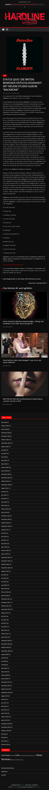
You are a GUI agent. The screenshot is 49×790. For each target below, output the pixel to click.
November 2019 (5, 685)
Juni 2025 (3, 453)
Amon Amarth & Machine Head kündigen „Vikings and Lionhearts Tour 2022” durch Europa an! (23, 322)
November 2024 (5, 477)
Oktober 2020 (5, 647)
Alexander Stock (15, 93)
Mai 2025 (3, 457)
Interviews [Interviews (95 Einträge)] (5, 755)
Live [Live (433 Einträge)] (17, 755)
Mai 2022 (3, 581)
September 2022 (5, 568)
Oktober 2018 (5, 730)
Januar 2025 (4, 471)
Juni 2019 (3, 703)
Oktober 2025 (5, 439)
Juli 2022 (3, 575)
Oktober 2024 (5, 481)
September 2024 (5, 484)
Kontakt (3, 775)
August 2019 (4, 696)
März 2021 (4, 630)
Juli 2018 (3, 734)
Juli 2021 (3, 616)
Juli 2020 (3, 658)
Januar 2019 (4, 720)
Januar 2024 (4, 512)
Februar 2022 (5, 592)
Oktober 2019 (5, 689)
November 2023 (5, 519)
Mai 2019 (3, 706)
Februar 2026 (5, 426)
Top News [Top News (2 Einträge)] (17, 759)
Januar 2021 (4, 637)
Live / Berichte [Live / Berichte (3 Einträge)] (23, 755)
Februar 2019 (5, 717)
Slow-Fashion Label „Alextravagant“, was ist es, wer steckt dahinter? (22, 361)
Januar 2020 (4, 678)
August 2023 (4, 529)
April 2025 (4, 460)
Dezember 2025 (5, 433)
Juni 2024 (3, 495)
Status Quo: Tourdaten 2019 (38, 283)
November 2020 (5, 644)
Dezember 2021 (5, 599)
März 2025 (4, 464)
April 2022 (4, 585)
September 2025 (5, 443)
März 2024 (4, 505)
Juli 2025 (3, 450)
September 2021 (5, 609)
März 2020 (4, 672)
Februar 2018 (5, 744)
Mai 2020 (3, 665)
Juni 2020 (3, 661)
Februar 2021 (5, 633)
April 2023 (4, 543)
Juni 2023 (3, 536)
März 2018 (4, 741)
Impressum (4, 771)
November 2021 (5, 602)
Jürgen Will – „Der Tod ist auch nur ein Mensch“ (23, 4)
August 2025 (4, 446)
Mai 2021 (3, 623)
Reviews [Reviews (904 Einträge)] (5, 759)
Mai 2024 (3, 498)
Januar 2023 (4, 554)
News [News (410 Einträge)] (39, 755)
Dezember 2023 (5, 516)
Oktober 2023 (5, 523)
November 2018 (5, 727)
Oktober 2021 (5, 606)
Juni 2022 (3, 578)
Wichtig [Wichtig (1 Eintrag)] (21, 759)
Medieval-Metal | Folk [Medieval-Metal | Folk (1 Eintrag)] (31, 755)
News (5, 75)
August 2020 (4, 654)
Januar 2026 (4, 429)
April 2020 (4, 668)
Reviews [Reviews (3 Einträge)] (13, 759)
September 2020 (5, 651)
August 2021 (4, 613)
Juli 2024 (3, 491)
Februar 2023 (5, 550)
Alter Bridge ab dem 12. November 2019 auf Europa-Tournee (21, 279)
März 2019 (4, 713)
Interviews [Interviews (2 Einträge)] (12, 755)
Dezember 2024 (5, 474)
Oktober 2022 (5, 564)
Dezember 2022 (5, 557)
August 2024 (4, 488)
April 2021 (4, 626)
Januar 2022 (4, 595)
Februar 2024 (5, 509)
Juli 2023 (3, 533)
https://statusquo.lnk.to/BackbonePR (12, 264)
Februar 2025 (5, 467)
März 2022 (4, 588)
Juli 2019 (3, 699)
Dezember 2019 (5, 682)
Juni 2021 (3, 620)
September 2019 (5, 692)
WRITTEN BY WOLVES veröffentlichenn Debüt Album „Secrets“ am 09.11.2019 (23, 400)
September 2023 (5, 526)
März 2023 (4, 547)
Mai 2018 (3, 737)
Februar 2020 (5, 675)
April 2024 (4, 502)
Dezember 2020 (5, 640)
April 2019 (4, 710)
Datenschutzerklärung (7, 768)
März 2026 (4, 422)
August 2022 (4, 571)
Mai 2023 (3, 540)
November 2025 (5, 436)
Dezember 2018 (5, 723)
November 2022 (5, 561)
